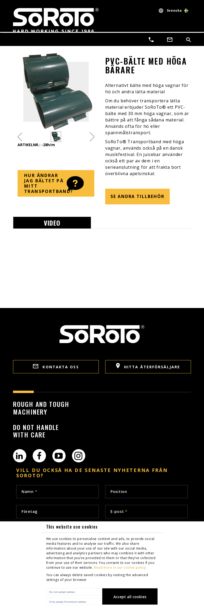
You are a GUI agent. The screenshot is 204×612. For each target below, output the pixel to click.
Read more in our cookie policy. (120, 567)
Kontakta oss (56, 366)
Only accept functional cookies (67, 601)
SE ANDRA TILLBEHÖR (137, 196)
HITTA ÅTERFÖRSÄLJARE (148, 366)
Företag (29, 511)
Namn (29, 491)
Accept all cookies (129, 596)
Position (118, 491)
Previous (20, 136)
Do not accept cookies (62, 592)
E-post (119, 511)
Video (52, 222)
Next (92, 136)
